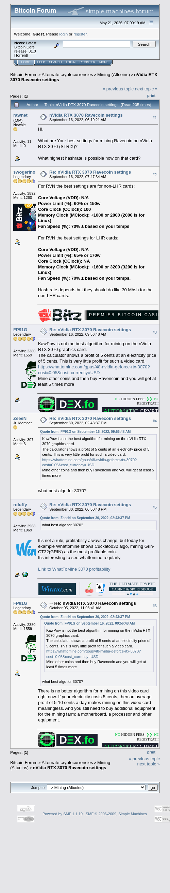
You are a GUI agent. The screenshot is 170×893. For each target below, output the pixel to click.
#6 (155, 606)
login (64, 34)
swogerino (24, 172)
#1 (155, 118)
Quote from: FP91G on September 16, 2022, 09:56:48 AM (85, 432)
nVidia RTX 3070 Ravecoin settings (86, 115)
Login (70, 62)
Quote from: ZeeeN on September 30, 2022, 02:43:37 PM (85, 518)
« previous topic (118, 88)
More (103, 62)
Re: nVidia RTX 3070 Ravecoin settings (90, 172)
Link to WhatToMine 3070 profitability (74, 569)
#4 (155, 421)
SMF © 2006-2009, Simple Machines (116, 814)
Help (41, 62)
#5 (155, 507)
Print (151, 95)
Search (55, 62)
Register (87, 62)
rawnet (20, 115)
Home (25, 62)
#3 (155, 332)
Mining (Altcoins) (113, 74)
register (79, 34)
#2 (155, 175)
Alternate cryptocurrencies (67, 74)
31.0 (32, 51)
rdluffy (20, 504)
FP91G (20, 329)
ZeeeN (20, 418)
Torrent (21, 55)
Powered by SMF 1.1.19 (62, 814)
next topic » (146, 88)
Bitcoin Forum (23, 74)
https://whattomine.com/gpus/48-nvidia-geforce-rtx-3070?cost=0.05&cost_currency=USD (94, 369)
